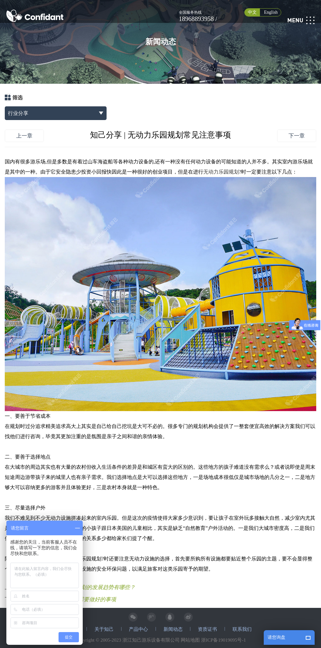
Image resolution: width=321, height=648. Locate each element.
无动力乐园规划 (221, 171)
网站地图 (190, 640)
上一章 (24, 136)
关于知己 (104, 629)
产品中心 (138, 629)
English (271, 12)
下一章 (297, 136)
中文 (252, 12)
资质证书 (207, 629)
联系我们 (242, 629)
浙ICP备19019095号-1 (223, 640)
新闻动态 (173, 629)
